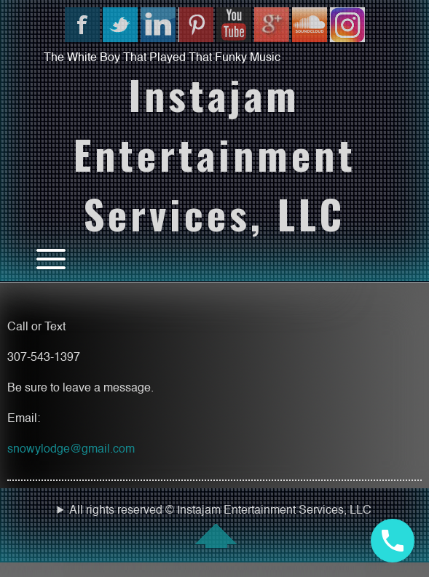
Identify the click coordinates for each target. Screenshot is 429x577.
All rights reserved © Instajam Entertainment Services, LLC (214, 526)
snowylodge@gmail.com (71, 449)
